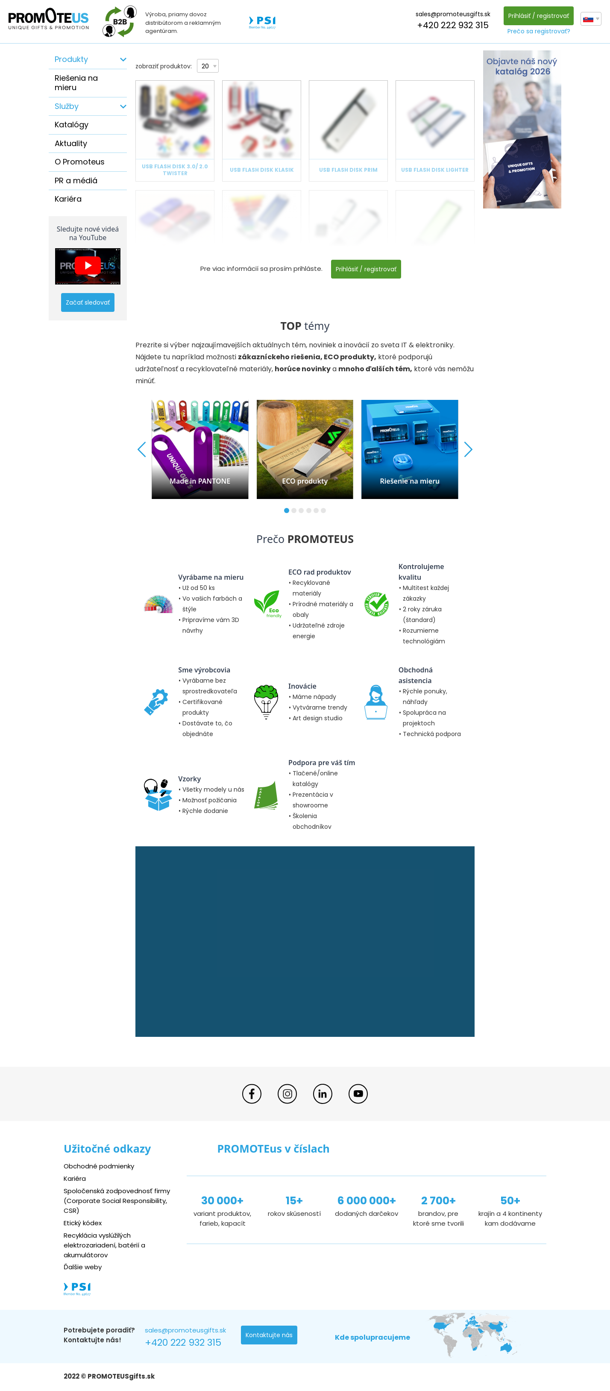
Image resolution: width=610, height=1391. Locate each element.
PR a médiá (76, 180)
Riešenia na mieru (76, 83)
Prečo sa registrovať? (538, 31)
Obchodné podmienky (99, 1166)
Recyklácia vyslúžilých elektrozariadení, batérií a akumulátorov (104, 1245)
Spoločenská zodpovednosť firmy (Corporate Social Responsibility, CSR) (117, 1200)
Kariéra (68, 199)
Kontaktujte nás (269, 1335)
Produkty (71, 59)
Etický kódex (83, 1222)
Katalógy (71, 124)
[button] (286, 510)
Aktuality (71, 143)
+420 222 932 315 (453, 25)
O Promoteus (80, 161)
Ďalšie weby (83, 1266)
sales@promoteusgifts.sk (453, 14)
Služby (67, 106)
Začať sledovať (88, 302)
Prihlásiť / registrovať (538, 16)
